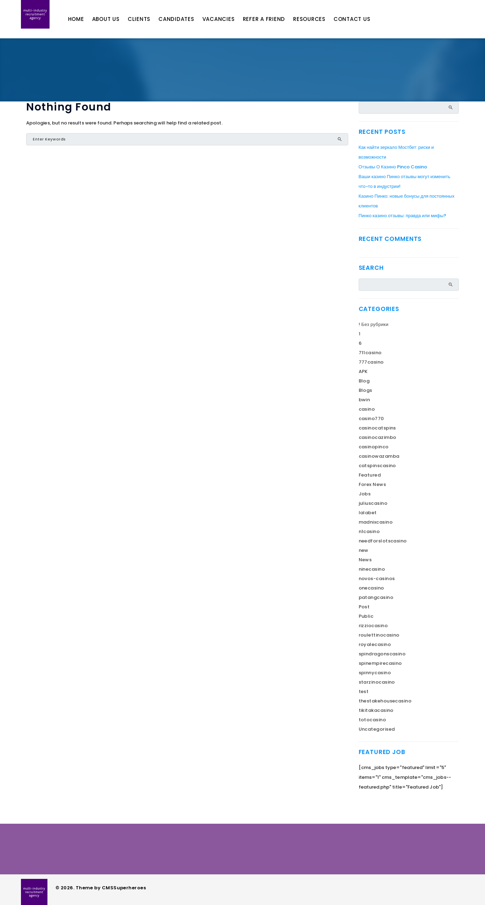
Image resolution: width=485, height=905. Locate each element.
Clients (148, 19)
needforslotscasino (383, 541)
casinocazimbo (377, 437)
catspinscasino (377, 465)
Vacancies (228, 19)
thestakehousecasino (385, 701)
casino (367, 409)
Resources (319, 19)
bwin (364, 399)
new (363, 550)
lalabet (368, 512)
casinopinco (374, 446)
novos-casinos (377, 578)
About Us (115, 19)
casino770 (371, 418)
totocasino (372, 719)
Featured (370, 475)
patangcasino (376, 597)
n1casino (369, 531)
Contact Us (361, 19)
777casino (371, 362)
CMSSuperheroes (124, 887)
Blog (364, 381)
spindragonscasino (382, 654)
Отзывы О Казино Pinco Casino (393, 166)
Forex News (372, 484)
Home (86, 19)
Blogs (365, 390)
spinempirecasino (380, 663)
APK (363, 371)
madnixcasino (376, 522)
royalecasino (375, 644)
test (364, 691)
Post (364, 606)
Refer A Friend (274, 19)
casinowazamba (379, 456)
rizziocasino (373, 625)
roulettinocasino (379, 635)
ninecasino (372, 569)
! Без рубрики (374, 324)
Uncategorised (377, 729)
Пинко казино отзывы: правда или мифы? (403, 215)
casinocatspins (377, 428)
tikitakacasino (376, 710)
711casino (370, 352)
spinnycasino (375, 672)
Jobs (365, 493)
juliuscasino (373, 503)
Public (366, 616)
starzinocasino (377, 682)
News (365, 559)
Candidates (186, 19)
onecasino (371, 588)
